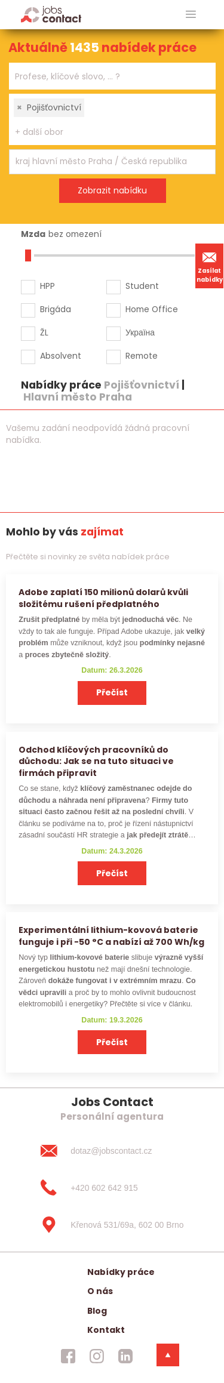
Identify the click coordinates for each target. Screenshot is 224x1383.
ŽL (44, 332)
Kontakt (106, 1330)
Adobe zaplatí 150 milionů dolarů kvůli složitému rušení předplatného (103, 597)
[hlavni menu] (191, 14)
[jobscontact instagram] (96, 1356)
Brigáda (55, 309)
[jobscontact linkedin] (125, 1356)
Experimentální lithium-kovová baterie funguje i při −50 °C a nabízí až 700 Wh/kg (111, 935)
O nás (100, 1291)
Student (142, 286)
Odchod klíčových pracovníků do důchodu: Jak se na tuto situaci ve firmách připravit (96, 761)
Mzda (33, 234)
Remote (141, 356)
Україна (140, 332)
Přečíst (112, 692)
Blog (97, 1311)
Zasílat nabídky (210, 266)
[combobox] (112, 76)
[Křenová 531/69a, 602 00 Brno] (112, 1224)
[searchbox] (105, 76)
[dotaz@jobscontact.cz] (112, 1150)
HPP (47, 286)
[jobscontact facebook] (68, 1356)
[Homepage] (51, 14)
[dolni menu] (168, 1355)
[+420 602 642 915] (112, 1187)
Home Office (151, 309)
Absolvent (60, 356)
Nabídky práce (121, 1272)
